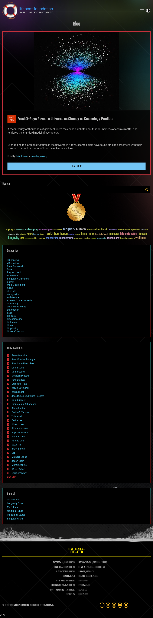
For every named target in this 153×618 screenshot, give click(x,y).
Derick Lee (17, 420)
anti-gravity (13, 294)
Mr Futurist (13, 507)
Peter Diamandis (16, 266)
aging (10, 288)
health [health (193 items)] (49, 234)
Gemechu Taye (19, 383)
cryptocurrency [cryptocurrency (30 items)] (135, 230)
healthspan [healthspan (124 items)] (61, 234)
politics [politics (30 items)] (34, 239)
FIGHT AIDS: (60, 581)
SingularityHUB (15, 518)
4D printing (13, 263)
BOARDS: (81, 576)
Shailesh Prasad (20, 375)
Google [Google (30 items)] (42, 234)
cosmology (35, 156)
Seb (14, 452)
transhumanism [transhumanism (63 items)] (127, 238)
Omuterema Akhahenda (24, 404)
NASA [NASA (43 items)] (22, 238)
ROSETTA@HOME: (57, 590)
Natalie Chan (18, 440)
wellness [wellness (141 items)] (140, 238)
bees (9, 312)
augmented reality (16, 306)
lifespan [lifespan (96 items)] (142, 234)
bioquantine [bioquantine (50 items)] (57, 229)
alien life (11, 291)
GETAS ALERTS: (84, 567)
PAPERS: (81, 590)
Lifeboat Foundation (21, 605)
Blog (76, 24)
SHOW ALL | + (11, 477)
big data (11, 315)
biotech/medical (15, 331)
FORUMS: (69, 594)
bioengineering (15, 319)
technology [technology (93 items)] (113, 238)
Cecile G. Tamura (22, 156)
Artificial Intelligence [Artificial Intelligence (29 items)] (45, 230)
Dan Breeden (18, 371)
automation (13, 309)
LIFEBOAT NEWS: (84, 563)
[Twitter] (108, 605)
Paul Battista (18, 379)
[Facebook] (102, 605)
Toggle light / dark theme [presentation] (148, 11)
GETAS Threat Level (76, 551)
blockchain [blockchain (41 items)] (113, 230)
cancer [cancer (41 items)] (127, 230)
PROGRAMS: (83, 585)
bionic (10, 325)
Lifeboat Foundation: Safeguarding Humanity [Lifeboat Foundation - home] (69, 10)
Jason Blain (18, 461)
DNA (9, 269)
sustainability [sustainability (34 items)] (101, 239)
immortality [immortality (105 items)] (87, 234)
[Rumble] (126, 605)
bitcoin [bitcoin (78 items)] (104, 229)
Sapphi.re (49, 605)
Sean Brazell (18, 436)
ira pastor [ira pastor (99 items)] (114, 234)
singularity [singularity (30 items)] (87, 239)
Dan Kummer (18, 400)
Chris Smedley (19, 473)
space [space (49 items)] (93, 238)
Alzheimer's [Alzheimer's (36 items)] (20, 230)
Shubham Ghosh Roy (23, 363)
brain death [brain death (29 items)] (121, 230)
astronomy (12, 303)
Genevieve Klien (20, 355)
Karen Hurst (18, 392)
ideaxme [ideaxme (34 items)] (77, 234)
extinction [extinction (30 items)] (23, 234)
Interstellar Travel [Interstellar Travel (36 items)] (101, 234)
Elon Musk (12, 275)
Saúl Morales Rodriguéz (24, 359)
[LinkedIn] (114, 605)
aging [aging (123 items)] (9, 229)
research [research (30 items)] (77, 239)
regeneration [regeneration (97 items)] (66, 238)
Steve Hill (16, 444)
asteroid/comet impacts (19, 300)
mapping (43, 156)
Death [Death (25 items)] (146, 230)
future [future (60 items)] (30, 234)
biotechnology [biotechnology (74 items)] (94, 229)
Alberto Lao (18, 424)
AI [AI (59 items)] (14, 229)
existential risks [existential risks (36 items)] (13, 234)
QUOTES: (81, 594)
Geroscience (13, 499)
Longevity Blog (15, 503)
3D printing (13, 260)
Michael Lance (19, 456)
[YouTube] (120, 605)
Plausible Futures (16, 514)
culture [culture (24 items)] (143, 230)
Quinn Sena (18, 367)
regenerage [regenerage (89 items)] (52, 238)
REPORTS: (82, 581)
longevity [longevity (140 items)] (13, 238)
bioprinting (12, 328)
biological (12, 322)
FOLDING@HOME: (58, 585)
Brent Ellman (18, 448)
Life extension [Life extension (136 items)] (128, 234)
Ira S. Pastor (18, 469)
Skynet (10, 281)
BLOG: (80, 572)
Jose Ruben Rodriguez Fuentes (28, 396)
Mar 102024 (11, 119)
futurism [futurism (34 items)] (36, 234)
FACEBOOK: (57, 563)
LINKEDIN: (58, 567)
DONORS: (66, 576)
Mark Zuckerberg (16, 284)
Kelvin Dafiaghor (20, 388)
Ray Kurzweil (14, 272)
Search (146, 189)
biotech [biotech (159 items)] (81, 229)
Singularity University (18, 278)
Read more (76, 166)
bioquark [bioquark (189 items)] (69, 229)
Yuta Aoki (17, 416)
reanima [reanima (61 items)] (41, 238)
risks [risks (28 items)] (81, 238)
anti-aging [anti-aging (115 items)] (31, 229)
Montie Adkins (19, 465)
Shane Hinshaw (20, 428)
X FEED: (59, 572)
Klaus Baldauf (19, 408)
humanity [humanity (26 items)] (71, 234)
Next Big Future (15, 511)
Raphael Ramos (20, 432)
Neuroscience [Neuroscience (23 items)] (28, 239)
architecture (13, 297)
